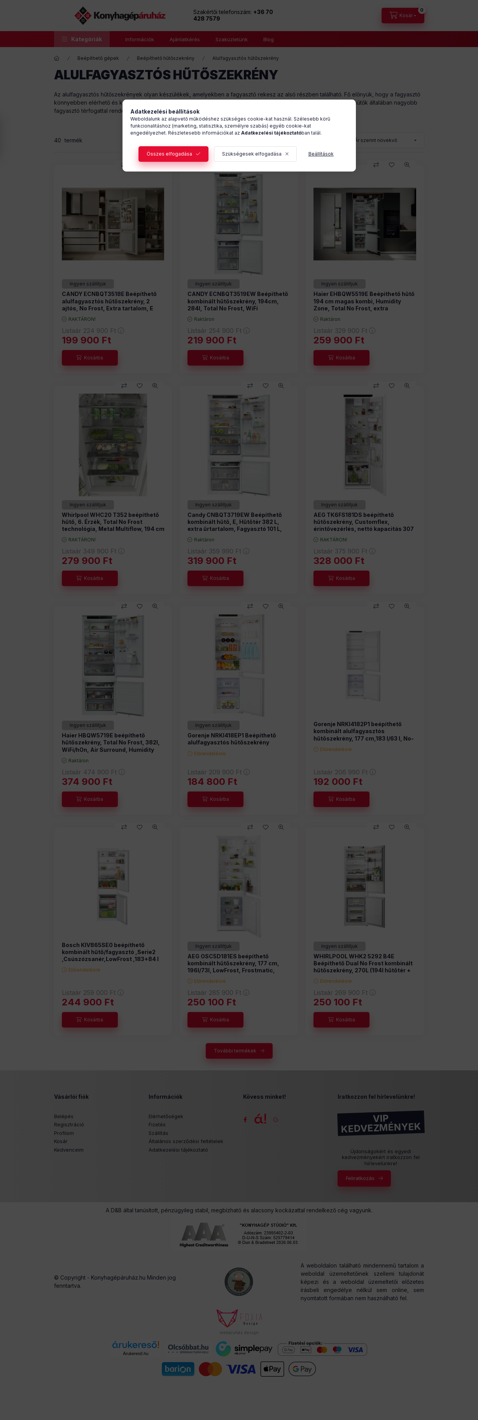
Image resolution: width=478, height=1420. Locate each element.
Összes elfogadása (169, 154)
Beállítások (321, 154)
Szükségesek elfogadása (252, 154)
